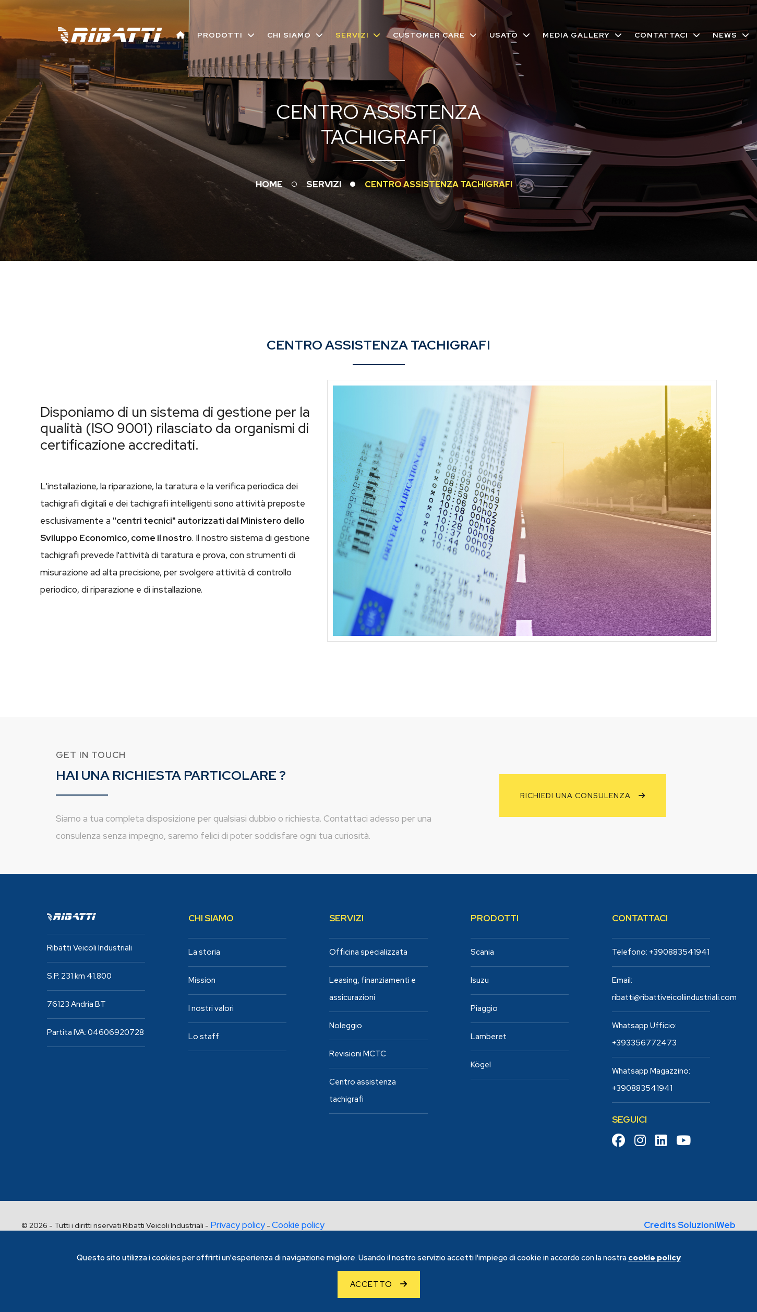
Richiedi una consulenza (575, 795)
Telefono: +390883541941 (661, 952)
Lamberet (489, 1036)
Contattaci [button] (661, 34)
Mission (201, 980)
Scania (482, 952)
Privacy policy (237, 1225)
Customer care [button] (428, 34)
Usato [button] (503, 34)
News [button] (724, 34)
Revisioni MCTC (357, 1054)
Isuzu (480, 980)
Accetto (371, 1284)
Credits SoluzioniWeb (690, 1225)
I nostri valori (211, 1008)
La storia (204, 952)
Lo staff (203, 1036)
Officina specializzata (368, 952)
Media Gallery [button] (575, 34)
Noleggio (345, 1025)
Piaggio (484, 1008)
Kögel (481, 1065)
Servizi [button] (351, 34)
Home (269, 184)
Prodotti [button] (219, 34)
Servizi (323, 184)
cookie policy (654, 1258)
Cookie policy (298, 1225)
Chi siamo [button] (288, 34)
